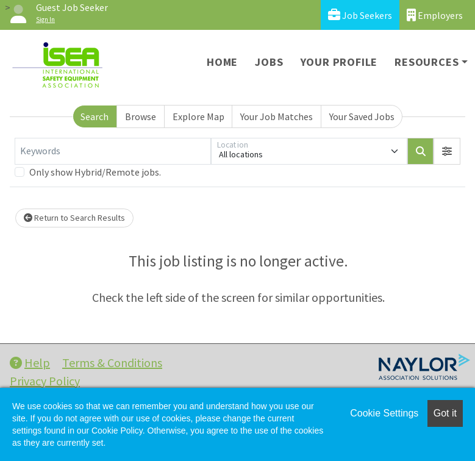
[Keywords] (113, 151)
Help (30, 362)
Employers (435, 15)
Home (222, 62)
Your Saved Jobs (362, 116)
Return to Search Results (74, 217)
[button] (447, 151)
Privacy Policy (45, 380)
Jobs (269, 62)
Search (94, 116)
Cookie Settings (384, 413)
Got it (445, 413)
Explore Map (198, 116)
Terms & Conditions (112, 362)
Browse (140, 116)
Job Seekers (360, 15)
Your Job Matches (276, 116)
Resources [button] (427, 62)
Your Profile (339, 62)
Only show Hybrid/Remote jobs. (95, 172)
